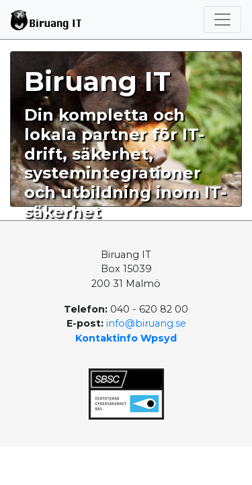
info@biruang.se (146, 323)
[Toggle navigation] (222, 19)
